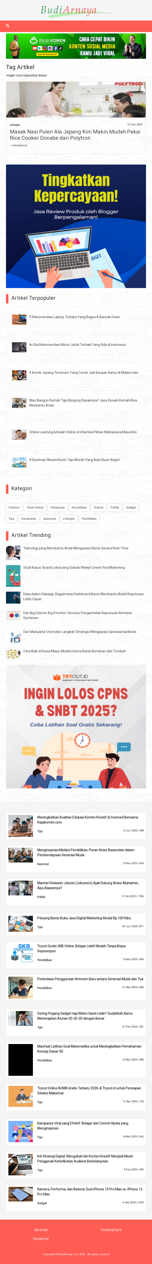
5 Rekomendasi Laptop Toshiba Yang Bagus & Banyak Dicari (74, 317)
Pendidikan (89, 518)
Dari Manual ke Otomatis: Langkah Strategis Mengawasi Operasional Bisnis (79, 632)
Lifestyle (15, 125)
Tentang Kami (111, 1230)
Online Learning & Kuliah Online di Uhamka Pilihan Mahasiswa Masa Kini (83, 432)
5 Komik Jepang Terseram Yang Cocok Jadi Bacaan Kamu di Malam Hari (83, 373)
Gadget (131, 507)
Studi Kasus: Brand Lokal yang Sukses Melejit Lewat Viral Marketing (74, 567)
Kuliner (98, 507)
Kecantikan (79, 507)
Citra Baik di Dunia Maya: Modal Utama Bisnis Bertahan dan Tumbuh (74, 651)
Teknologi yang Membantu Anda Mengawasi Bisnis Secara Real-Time (75, 548)
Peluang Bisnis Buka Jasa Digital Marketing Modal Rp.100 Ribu (84, 918)
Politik (115, 507)
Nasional (49, 518)
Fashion (14, 507)
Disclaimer (41, 1239)
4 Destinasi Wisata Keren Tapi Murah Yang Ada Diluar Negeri (74, 460)
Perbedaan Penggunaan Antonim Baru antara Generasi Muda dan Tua (90, 979)
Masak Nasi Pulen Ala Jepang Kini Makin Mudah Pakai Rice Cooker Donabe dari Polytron (75, 135)
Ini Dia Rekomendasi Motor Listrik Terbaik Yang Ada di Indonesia (77, 345)
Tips (11, 518)
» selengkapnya (18, 145)
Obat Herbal (35, 507)
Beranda (41, 1230)
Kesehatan (29, 518)
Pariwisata (58, 507)
